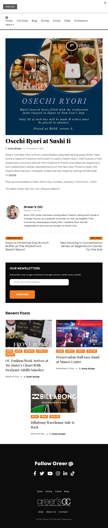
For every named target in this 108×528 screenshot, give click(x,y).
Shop (18, 351)
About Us (51, 512)
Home (9, 21)
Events (10, 355)
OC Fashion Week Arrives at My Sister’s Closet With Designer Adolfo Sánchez (26, 365)
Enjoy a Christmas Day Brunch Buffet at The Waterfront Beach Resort (27, 246)
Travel (56, 21)
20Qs (67, 21)
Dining (45, 21)
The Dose (22, 21)
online (12, 175)
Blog (34, 21)
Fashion (29, 351)
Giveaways (81, 21)
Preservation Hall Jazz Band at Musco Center (77, 359)
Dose (9, 351)
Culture (92, 351)
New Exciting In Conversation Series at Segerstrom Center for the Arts (81, 246)
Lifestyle (41, 351)
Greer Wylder (15, 148)
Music (80, 351)
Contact (63, 512)
